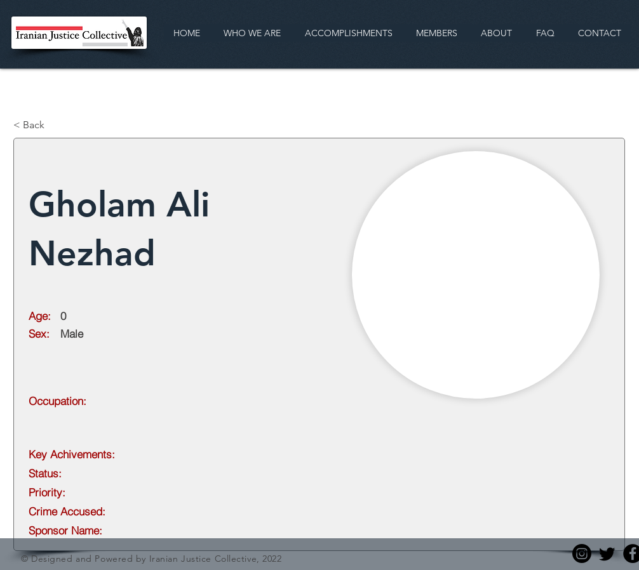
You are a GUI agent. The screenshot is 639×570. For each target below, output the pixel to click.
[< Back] (55, 125)
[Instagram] (581, 553)
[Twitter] (607, 553)
